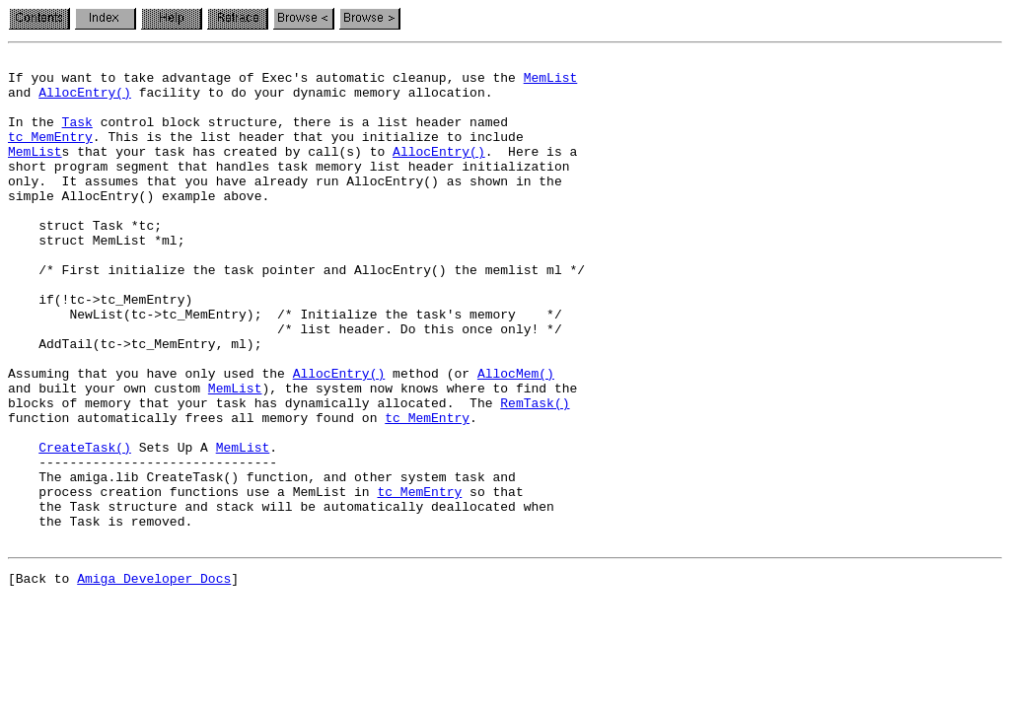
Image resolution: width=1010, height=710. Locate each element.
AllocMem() (515, 438)
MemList (551, 83)
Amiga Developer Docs (154, 678)
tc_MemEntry (50, 154)
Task (77, 136)
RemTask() (534, 473)
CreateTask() (84, 526)
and (23, 100)
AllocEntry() (84, 100)
